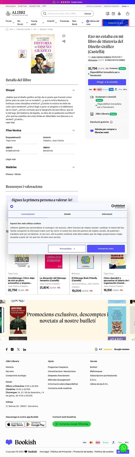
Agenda (113, 13)
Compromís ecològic (16, 375)
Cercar (87, 13)
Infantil (50, 21)
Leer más (10, 123)
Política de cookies (104, 451)
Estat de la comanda (94, 6)
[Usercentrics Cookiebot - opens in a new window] (113, 206)
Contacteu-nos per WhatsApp (71, 423)
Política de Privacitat (61, 451)
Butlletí (93, 366)
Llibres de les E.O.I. (99, 383)
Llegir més (11, 157)
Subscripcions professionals (103, 375)
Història (107, 13)
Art (34, 29)
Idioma (124, 6)
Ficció (9, 21)
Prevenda (64, 21)
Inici (9, 29)
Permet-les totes (106, 248)
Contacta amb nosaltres (60, 388)
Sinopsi (10, 90)
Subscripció (11, 6)
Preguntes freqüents (111, 6)
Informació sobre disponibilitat (63, 383)
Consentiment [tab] (28, 214)
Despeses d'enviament (58, 375)
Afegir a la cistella (107, 82)
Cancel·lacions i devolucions (62, 371)
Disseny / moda (46, 29)
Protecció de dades (83, 451)
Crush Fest (22, 6)
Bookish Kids (34, 6)
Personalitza (67, 248)
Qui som (10, 371)
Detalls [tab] (67, 214)
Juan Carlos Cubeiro (101, 57)
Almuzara (92, 60)
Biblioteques (96, 371)
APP (44, 6)
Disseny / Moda (13, 172)
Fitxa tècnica (13, 130)
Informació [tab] (107, 214)
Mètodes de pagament (59, 379)
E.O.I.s (93, 379)
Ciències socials (23, 29)
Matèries (11, 165)
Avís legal (44, 451)
